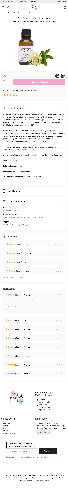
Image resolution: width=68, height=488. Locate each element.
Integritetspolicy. (55, 457)
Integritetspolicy (8, 433)
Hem (2, 13)
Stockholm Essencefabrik (13, 210)
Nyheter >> (22, 2)
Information (62, 2)
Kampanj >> (34, 2)
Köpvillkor (6, 423)
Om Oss (5, 426)
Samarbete (6, 431)
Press (4, 428)
